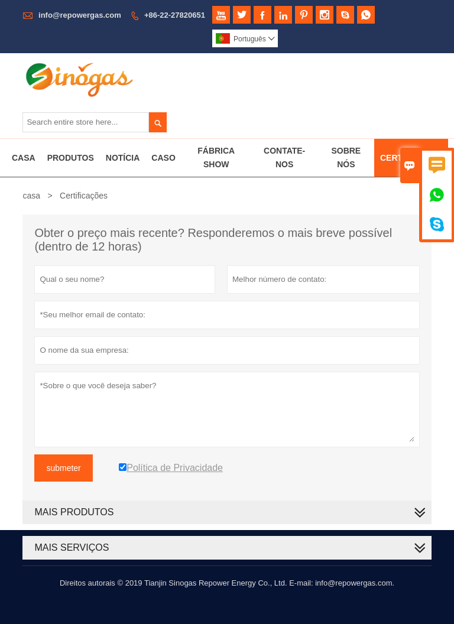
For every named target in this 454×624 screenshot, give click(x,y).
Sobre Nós (346, 157)
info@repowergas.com (79, 15)
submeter (63, 468)
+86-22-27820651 (174, 15)
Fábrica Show (216, 157)
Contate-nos (284, 157)
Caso (163, 157)
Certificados (411, 157)
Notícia (123, 157)
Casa (23, 157)
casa (31, 195)
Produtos (70, 157)
